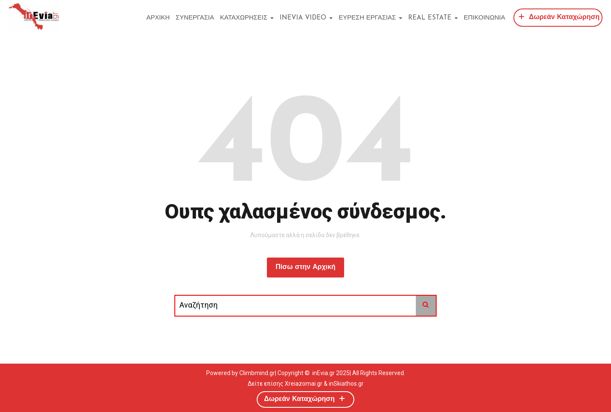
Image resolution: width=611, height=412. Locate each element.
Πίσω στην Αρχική (305, 267)
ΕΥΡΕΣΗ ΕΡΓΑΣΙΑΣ (370, 18)
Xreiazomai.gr (303, 383)
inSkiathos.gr (346, 383)
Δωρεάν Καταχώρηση (558, 16)
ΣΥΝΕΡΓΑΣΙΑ (195, 18)
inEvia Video (306, 18)
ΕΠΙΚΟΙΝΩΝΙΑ (484, 18)
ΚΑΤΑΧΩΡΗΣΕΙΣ (247, 18)
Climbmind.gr (257, 373)
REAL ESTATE (433, 18)
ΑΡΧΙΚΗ (158, 18)
